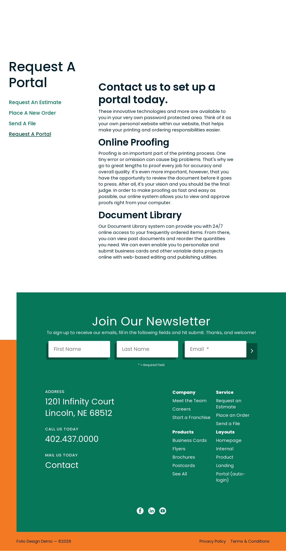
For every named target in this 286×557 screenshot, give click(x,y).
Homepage (229, 440)
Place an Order (232, 415)
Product (224, 457)
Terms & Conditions (250, 541)
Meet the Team (189, 401)
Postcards (183, 465)
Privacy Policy (212, 541)
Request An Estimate (35, 102)
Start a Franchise (191, 417)
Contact (61, 465)
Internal (224, 449)
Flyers (178, 449)
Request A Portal (30, 134)
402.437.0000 (72, 439)
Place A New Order (32, 112)
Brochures (183, 457)
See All (179, 474)
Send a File (228, 424)
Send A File (22, 123)
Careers (181, 409)
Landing (225, 465)
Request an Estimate (228, 404)
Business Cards (189, 440)
